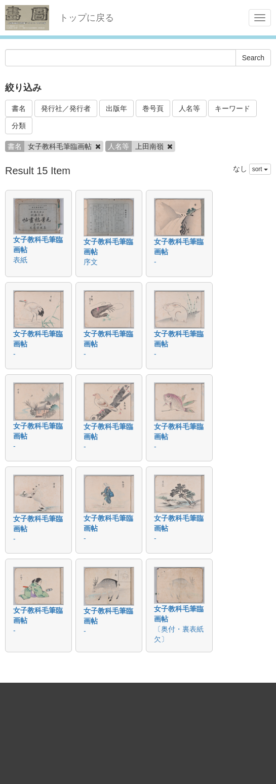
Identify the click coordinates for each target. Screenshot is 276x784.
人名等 (189, 108)
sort (260, 169)
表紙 (20, 260)
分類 (19, 126)
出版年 (116, 108)
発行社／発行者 (66, 108)
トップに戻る (86, 18)
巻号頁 (153, 108)
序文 (91, 262)
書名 (19, 108)
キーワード (232, 108)
